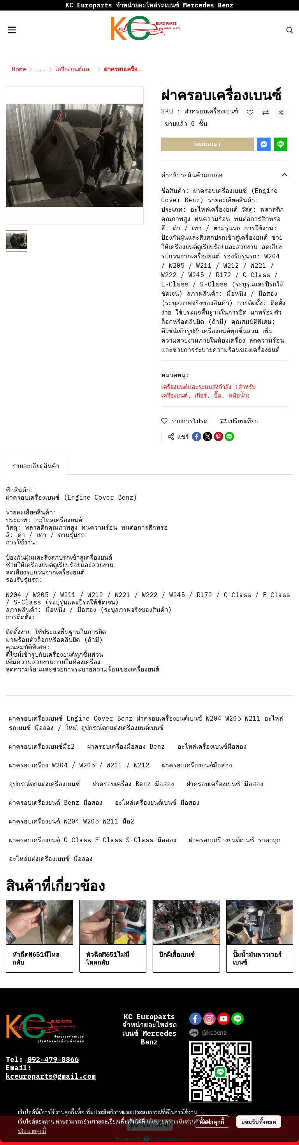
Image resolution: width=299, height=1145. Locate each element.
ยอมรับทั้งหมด (258, 1121)
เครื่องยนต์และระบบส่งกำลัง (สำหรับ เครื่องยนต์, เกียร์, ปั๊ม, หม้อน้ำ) (208, 391)
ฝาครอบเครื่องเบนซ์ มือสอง (224, 784)
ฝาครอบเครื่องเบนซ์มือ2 (42, 746)
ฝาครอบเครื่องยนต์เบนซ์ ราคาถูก (235, 840)
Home (19, 69)
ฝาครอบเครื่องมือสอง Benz (126, 746)
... (40, 69)
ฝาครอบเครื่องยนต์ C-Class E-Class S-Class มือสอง (92, 840)
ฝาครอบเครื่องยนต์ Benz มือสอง (55, 802)
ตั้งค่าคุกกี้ (212, 1121)
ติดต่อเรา (207, 144)
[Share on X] (207, 436)
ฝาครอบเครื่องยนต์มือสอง (197, 765)
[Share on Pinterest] (218, 436)
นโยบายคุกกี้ (32, 1130)
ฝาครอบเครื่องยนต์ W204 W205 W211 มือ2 (71, 821)
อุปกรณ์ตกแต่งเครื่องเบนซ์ (44, 784)
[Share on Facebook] (196, 436)
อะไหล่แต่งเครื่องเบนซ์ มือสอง (51, 858)
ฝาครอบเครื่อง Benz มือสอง (133, 784)
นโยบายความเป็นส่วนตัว (173, 1121)
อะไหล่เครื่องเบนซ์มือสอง (212, 746)
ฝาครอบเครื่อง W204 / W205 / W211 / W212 (79, 765)
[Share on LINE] (229, 436)
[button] (289, 30)
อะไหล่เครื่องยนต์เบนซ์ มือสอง (157, 802)
